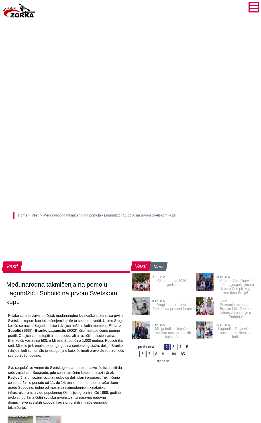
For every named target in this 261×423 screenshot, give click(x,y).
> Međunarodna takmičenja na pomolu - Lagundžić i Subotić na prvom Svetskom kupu (108, 215)
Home (23, 215)
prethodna (146, 347)
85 (183, 354)
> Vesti (34, 215)
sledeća (163, 361)
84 (174, 354)
